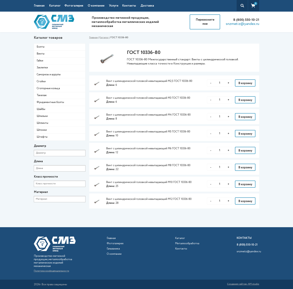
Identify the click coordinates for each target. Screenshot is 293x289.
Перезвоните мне (205, 22)
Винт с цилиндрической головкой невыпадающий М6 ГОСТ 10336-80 (148, 148)
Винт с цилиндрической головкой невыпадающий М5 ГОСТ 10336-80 (148, 131)
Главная (39, 6)
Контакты (129, 6)
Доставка (147, 6)
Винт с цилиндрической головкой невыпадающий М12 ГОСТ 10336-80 (149, 199)
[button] (56, 6)
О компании (96, 6)
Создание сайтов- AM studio (243, 284)
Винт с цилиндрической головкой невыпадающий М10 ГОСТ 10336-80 (149, 182)
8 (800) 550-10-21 (246, 20)
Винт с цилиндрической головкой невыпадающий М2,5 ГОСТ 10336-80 (149, 81)
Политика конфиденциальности (51, 271)
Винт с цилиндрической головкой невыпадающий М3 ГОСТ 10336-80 (148, 97)
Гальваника (113, 249)
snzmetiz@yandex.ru (242, 24)
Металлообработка (187, 243)
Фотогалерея (73, 6)
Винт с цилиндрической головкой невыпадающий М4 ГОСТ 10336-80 (148, 114)
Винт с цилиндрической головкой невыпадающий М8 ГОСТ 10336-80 (148, 165)
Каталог (104, 37)
